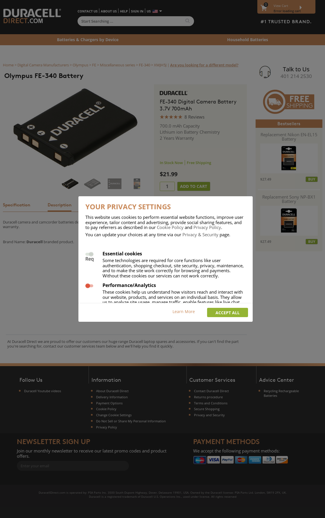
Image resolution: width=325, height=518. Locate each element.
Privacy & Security (200, 234)
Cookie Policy (170, 227)
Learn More (184, 311)
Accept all (228, 312)
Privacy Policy (207, 227)
